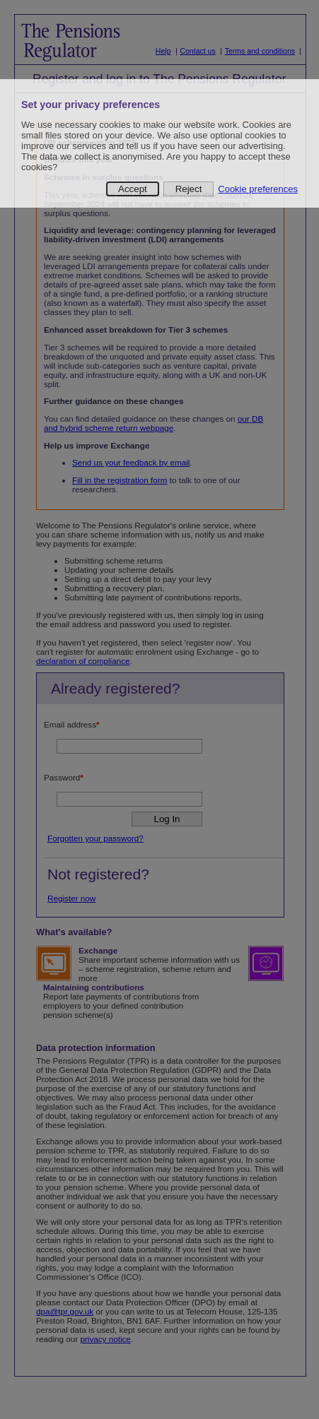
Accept (132, 189)
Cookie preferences (258, 189)
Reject (188, 189)
